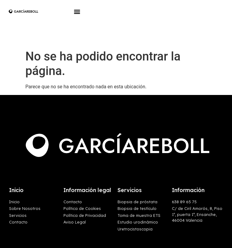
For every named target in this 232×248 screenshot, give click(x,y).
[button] (77, 11)
